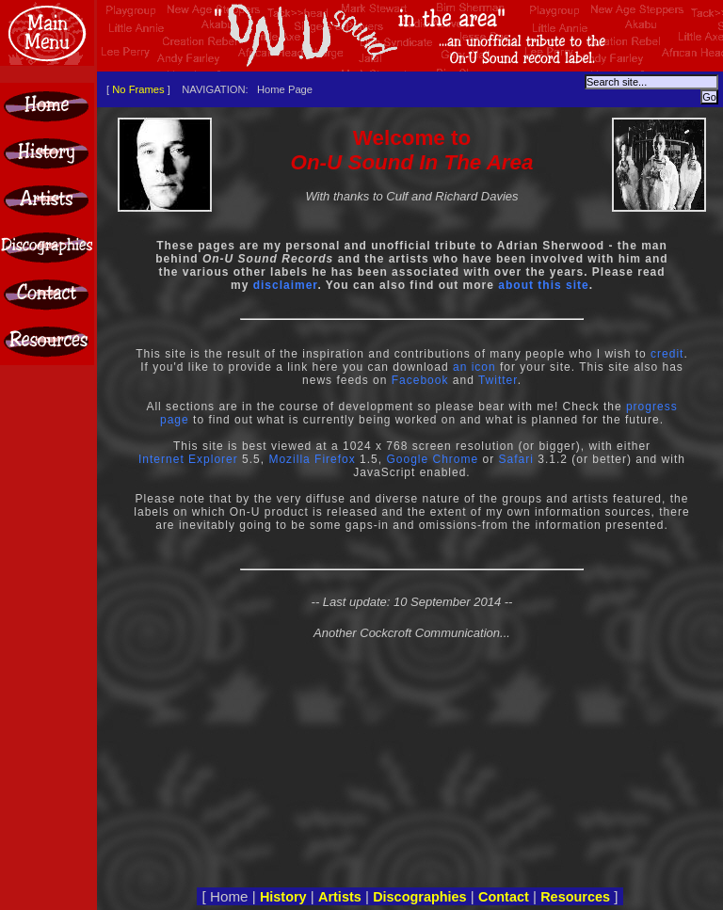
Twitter (498, 380)
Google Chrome (432, 459)
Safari (516, 459)
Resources (575, 896)
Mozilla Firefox (311, 459)
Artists (340, 896)
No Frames (138, 89)
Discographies (420, 896)
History (283, 896)
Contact (503, 896)
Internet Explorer (188, 459)
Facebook (420, 380)
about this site (543, 285)
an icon (474, 367)
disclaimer (285, 285)
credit (667, 353)
